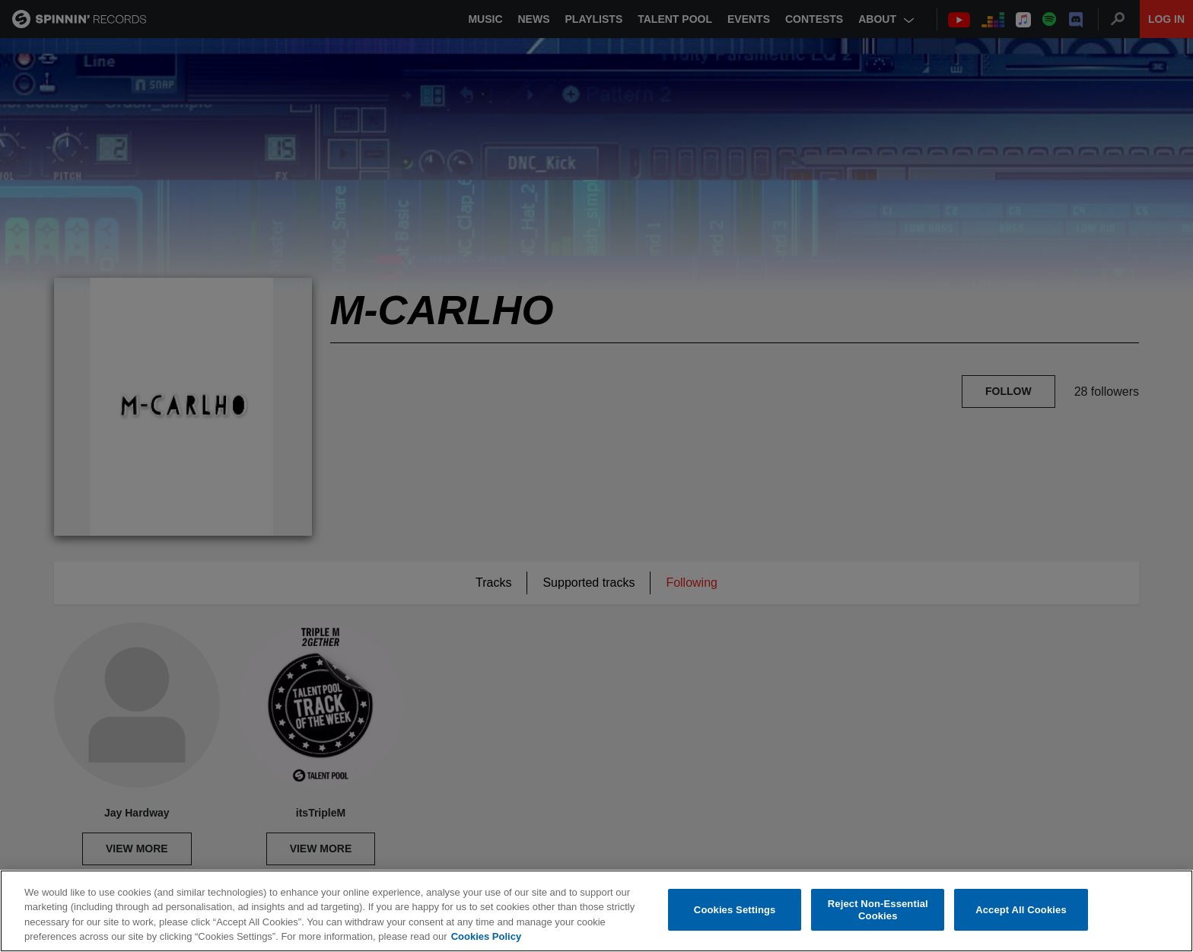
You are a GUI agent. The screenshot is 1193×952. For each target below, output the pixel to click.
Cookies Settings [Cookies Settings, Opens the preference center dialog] (735, 909)
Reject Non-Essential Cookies (878, 910)
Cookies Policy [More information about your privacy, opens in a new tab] (486, 937)
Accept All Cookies (1021, 909)
